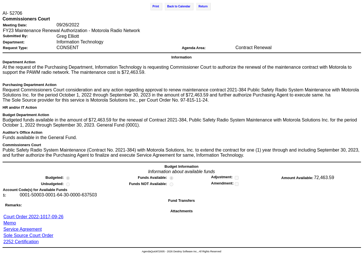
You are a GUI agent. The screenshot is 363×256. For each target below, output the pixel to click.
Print (156, 6)
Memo (9, 223)
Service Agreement (22, 229)
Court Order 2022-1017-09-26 (33, 216)
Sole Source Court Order (28, 235)
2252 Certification (21, 241)
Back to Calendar (178, 6)
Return (203, 6)
